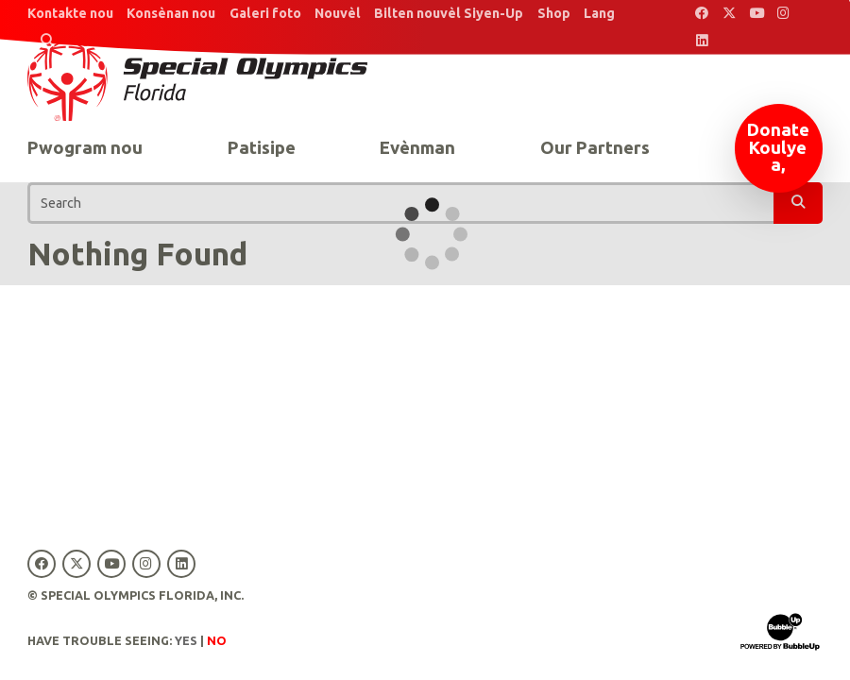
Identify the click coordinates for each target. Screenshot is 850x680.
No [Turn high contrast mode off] (217, 640)
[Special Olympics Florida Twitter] (729, 13)
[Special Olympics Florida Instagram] (783, 13)
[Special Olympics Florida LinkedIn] (702, 41)
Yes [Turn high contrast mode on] (186, 640)
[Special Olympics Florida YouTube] (757, 13)
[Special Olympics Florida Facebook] (702, 13)
